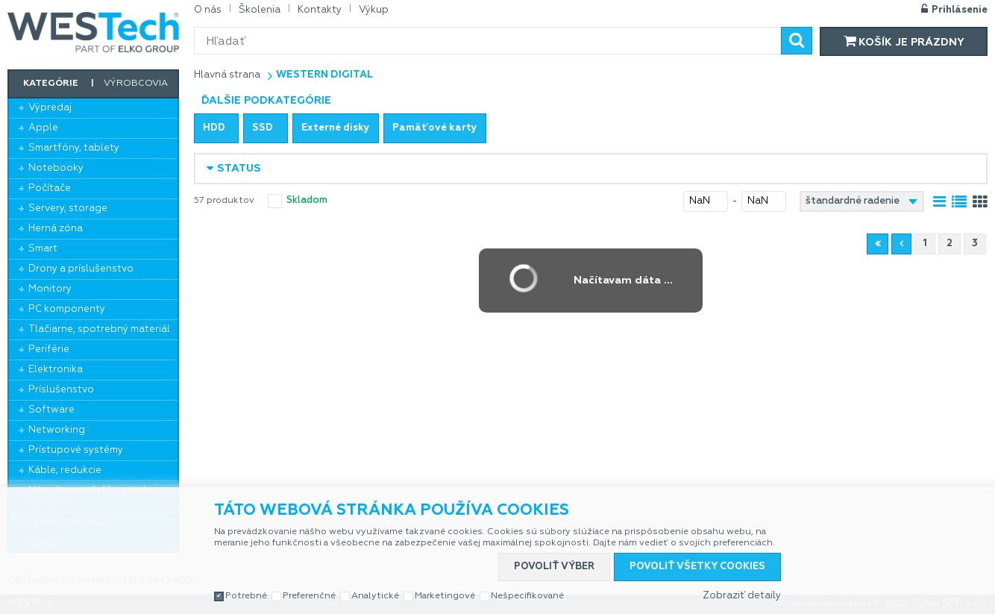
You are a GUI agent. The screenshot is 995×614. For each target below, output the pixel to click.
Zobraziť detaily (742, 596)
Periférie (48, 349)
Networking (56, 430)
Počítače (49, 188)
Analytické (375, 596)
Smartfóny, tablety (73, 148)
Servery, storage (67, 208)
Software (51, 410)
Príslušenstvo (61, 390)
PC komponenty (66, 309)
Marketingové (445, 596)
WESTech (93, 32)
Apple (43, 128)
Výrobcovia (136, 83)
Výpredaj (50, 108)
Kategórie (50, 83)
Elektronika (55, 370)
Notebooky (56, 168)
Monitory (50, 289)
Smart (42, 249)
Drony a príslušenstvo (81, 269)
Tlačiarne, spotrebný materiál (99, 329)
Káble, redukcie (64, 470)
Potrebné (246, 596)
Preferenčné (309, 596)
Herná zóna (55, 229)
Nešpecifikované (527, 596)
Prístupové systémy (75, 450)
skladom (306, 200)
